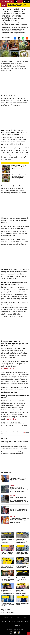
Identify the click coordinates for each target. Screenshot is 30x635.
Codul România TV (15, 625)
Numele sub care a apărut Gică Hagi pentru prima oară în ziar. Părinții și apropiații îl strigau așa (14, 452)
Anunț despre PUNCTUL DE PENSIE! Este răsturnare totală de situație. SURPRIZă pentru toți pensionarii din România (13, 447)
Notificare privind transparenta (15, 629)
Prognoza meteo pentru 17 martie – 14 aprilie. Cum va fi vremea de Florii (14, 220)
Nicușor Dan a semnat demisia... (22, 604)
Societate (12, 495)
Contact (4, 621)
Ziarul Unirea (11, 419)
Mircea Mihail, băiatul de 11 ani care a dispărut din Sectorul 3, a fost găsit (7, 592)
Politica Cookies (8, 617)
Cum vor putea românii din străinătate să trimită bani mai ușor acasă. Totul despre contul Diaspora (7, 566)
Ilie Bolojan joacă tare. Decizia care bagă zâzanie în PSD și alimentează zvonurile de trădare (18, 479)
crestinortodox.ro (7, 368)
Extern (12, 485)
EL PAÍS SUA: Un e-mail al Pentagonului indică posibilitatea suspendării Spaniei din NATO (7, 541)
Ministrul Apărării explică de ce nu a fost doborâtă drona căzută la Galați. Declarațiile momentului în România (7, 605)
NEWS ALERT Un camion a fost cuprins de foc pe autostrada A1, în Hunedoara (7, 611)
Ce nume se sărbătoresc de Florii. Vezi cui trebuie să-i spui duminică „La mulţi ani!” (14, 390)
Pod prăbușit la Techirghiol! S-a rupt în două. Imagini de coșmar (22, 541)
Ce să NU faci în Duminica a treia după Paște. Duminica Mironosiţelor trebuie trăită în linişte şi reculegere (19, 520)
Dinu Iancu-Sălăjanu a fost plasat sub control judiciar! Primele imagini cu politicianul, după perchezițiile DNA (7, 579)
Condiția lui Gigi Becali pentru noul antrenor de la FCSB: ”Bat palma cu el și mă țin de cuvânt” (7, 554)
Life (11, 506)
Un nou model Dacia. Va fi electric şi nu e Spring (22, 579)
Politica (12, 475)
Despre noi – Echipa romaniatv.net (18, 621)
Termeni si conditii (21, 617)
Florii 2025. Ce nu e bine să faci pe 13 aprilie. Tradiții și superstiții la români (18, 167)
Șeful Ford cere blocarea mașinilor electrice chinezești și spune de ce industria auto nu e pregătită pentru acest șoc (14, 442)
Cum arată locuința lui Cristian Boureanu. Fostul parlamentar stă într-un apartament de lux (18, 509)
